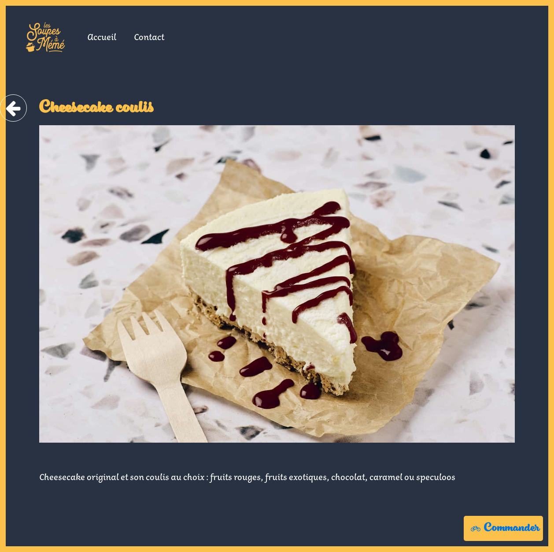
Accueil (101, 36)
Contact (149, 36)
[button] (503, 528)
